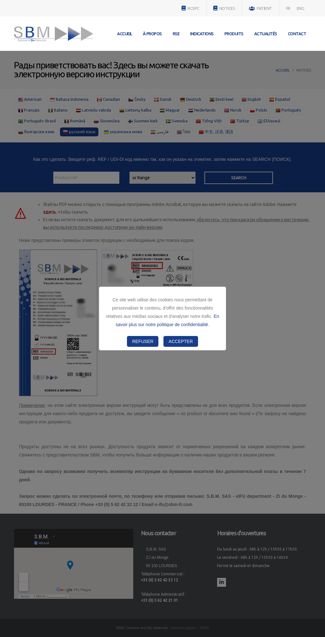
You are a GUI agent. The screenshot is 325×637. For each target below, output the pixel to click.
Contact (297, 33)
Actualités (265, 33)
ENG (300, 8)
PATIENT (260, 8)
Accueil (124, 33)
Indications (202, 33)
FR (288, 8)
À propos (152, 33)
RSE (176, 33)
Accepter (181, 341)
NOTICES (224, 8)
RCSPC (190, 8)
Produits (233, 33)
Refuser (142, 341)
